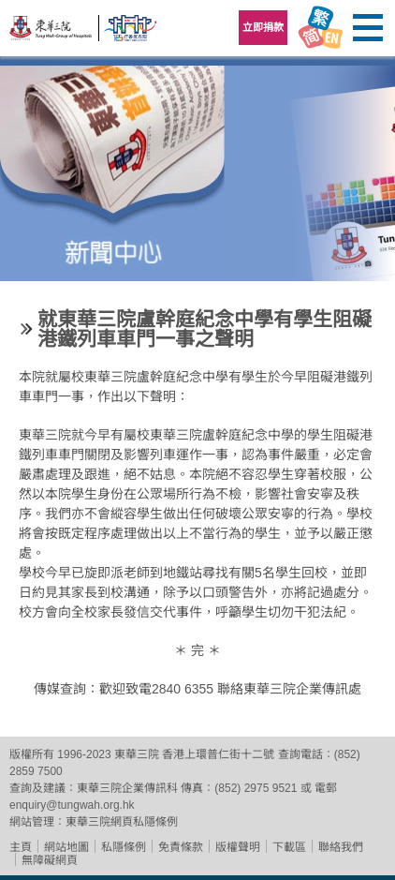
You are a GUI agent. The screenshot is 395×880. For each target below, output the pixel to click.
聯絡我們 (340, 847)
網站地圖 (66, 847)
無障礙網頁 (50, 860)
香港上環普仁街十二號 (218, 754)
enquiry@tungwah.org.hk (72, 805)
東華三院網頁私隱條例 (122, 821)
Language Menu (320, 28)
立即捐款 (263, 27)
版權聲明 (237, 847)
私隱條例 (123, 847)
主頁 (20, 847)
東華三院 (51, 34)
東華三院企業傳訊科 (127, 788)
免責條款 (180, 847)
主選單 (367, 28)
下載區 (289, 847)
